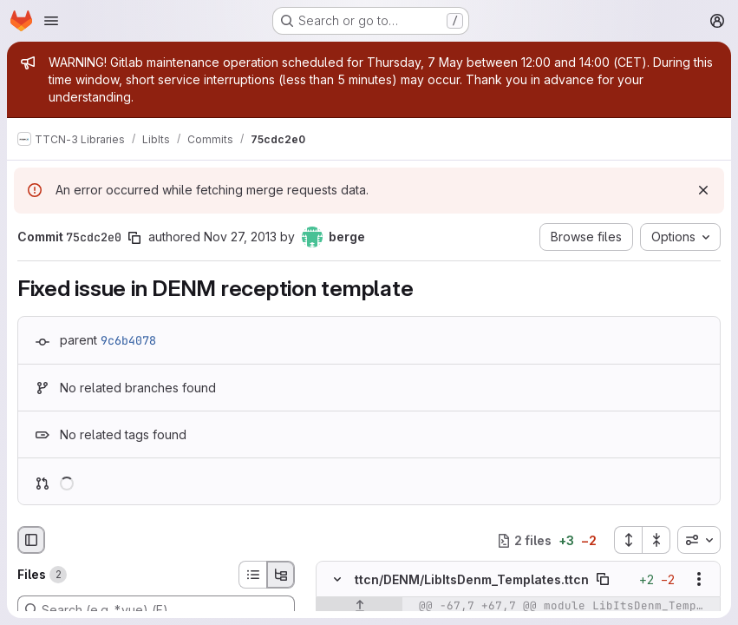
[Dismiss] (703, 190)
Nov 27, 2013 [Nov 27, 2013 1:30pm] (240, 236)
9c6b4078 (128, 340)
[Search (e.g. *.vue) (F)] (156, 609)
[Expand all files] (628, 540)
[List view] (252, 575)
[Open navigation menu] (51, 21)
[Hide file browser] (31, 540)
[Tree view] (281, 575)
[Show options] (699, 579)
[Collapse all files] (656, 540)
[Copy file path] (602, 579)
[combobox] (699, 540)
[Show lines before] (359, 606)
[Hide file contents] (337, 579)
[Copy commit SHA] (134, 237)
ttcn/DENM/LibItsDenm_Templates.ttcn (472, 579)
